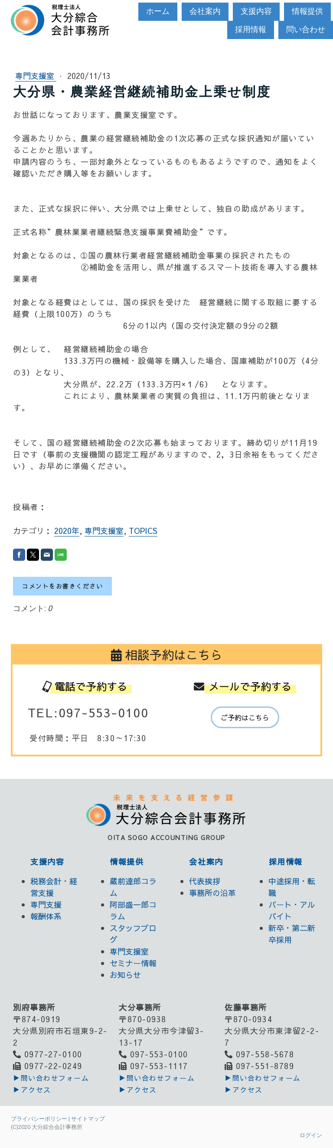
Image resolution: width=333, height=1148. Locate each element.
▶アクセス (32, 1089)
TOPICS (143, 530)
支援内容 (256, 11)
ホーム (158, 11)
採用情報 (250, 29)
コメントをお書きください (62, 586)
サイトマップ (88, 1118)
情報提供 (307, 11)
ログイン (311, 1135)
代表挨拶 (204, 881)
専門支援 (46, 904)
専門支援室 (35, 75)
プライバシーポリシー (39, 1118)
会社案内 (205, 11)
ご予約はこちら (245, 717)
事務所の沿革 (212, 892)
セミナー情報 (133, 963)
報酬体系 (46, 916)
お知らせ (125, 974)
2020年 (66, 530)
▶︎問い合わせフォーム (51, 1078)
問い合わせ (305, 29)
